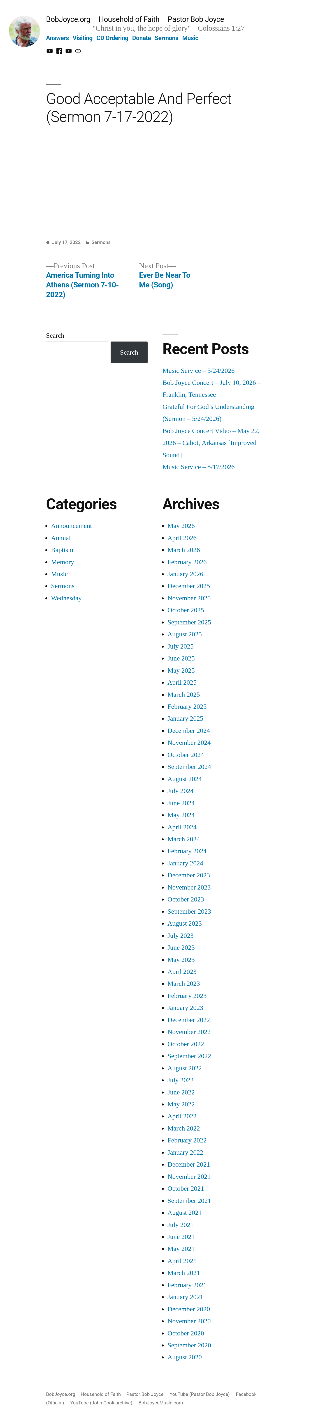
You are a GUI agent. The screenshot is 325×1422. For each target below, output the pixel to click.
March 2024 (183, 839)
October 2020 (185, 1333)
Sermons (167, 38)
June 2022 (181, 1092)
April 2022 (182, 1116)
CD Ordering (112, 38)
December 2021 (188, 1164)
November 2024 (189, 743)
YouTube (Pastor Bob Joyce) (199, 1394)
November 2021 (189, 1176)
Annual (61, 538)
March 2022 (183, 1128)
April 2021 (182, 1261)
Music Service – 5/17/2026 (198, 467)
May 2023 (181, 960)
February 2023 (187, 996)
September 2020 (189, 1345)
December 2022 (188, 1020)
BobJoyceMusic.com (161, 1403)
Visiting (83, 38)
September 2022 (189, 1056)
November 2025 (189, 598)
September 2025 (189, 622)
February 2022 (187, 1140)
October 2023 (185, 899)
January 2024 (185, 863)
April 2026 (182, 538)
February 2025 (187, 706)
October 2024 (185, 755)
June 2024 (181, 803)
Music (190, 38)
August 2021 (184, 1213)
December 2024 (188, 731)
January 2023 (185, 1008)
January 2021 (185, 1297)
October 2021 (185, 1188)
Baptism (62, 550)
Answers (57, 38)
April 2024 (182, 827)
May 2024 (181, 815)
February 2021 (187, 1285)
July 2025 (180, 646)
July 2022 (180, 1080)
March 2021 (183, 1273)
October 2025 (185, 610)
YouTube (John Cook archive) (101, 1403)
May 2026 (181, 526)
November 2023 (189, 887)
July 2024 (180, 791)
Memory (62, 562)
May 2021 (181, 1249)
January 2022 (185, 1152)
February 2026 (187, 562)
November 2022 (189, 1032)
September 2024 (189, 767)
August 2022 (184, 1068)
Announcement (71, 526)
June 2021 (181, 1237)
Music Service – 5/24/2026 (198, 371)
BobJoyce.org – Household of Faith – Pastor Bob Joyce (135, 19)
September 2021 (189, 1201)
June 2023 (181, 947)
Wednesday (66, 598)
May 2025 (181, 670)
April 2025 (182, 682)
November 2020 (189, 1321)
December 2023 (188, 875)
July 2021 (180, 1225)
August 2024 (184, 779)
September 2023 (189, 911)
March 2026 (183, 550)
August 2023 (184, 923)
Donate (141, 38)
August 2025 (184, 634)
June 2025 (181, 658)
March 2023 (183, 983)
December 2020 (188, 1309)
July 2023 (180, 935)
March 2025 (183, 694)
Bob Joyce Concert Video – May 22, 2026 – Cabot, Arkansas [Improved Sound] (211, 443)
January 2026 (185, 574)
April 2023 (182, 972)
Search (55, 335)
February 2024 (187, 851)
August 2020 (184, 1357)
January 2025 (185, 718)
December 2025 (188, 586)
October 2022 (185, 1044)
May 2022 (181, 1104)
